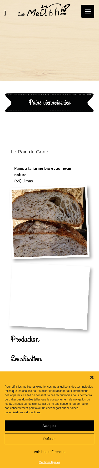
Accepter (49, 426)
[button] (91, 377)
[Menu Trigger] (87, 11)
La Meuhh (14, 95)
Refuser (49, 439)
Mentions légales (49, 462)
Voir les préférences (49, 452)
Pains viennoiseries (38, 95)
